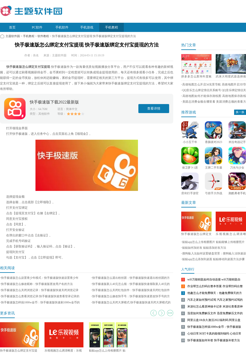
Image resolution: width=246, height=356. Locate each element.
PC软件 (37, 27)
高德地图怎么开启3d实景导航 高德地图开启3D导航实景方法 (213, 85)
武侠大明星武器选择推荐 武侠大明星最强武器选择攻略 (231, 77)
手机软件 (61, 27)
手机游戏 (86, 27)
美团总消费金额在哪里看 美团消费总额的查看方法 (213, 102)
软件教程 (43, 36)
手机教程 (111, 27)
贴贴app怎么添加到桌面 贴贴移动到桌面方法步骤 (213, 259)
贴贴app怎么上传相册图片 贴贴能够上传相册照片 (213, 242)
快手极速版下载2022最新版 (54, 102)
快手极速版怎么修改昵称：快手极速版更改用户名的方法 (37, 284)
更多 (170, 313)
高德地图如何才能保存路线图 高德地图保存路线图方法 (213, 96)
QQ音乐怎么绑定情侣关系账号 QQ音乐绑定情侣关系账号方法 (213, 91)
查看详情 (153, 108)
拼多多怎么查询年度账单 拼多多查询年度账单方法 (196, 77)
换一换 (240, 112)
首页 (12, 27)
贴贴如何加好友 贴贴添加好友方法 (204, 247)
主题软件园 (13, 36)
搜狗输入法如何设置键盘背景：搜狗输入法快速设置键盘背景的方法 (213, 254)
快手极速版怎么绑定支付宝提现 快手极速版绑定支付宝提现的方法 (196, 234)
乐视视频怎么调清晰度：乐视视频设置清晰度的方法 (231, 234)
